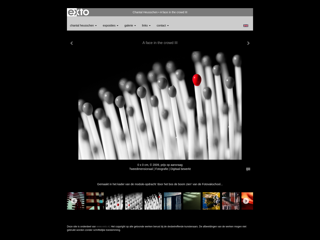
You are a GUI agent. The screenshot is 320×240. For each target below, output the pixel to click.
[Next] (246, 201)
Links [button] (146, 25)
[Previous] (74, 201)
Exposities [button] (110, 25)
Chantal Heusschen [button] (83, 25)
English (245, 25)
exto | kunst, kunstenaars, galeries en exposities (78, 12)
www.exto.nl (103, 226)
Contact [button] (163, 25)
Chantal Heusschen (145, 12)
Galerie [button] (130, 25)
